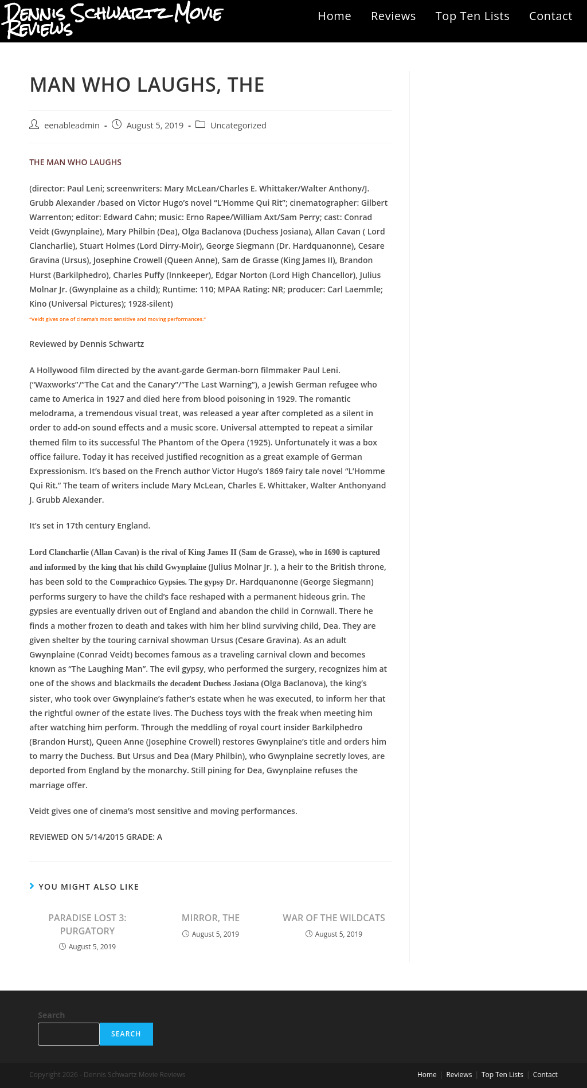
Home (334, 16)
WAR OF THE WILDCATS (334, 917)
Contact (551, 16)
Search (51, 1014)
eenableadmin (72, 125)
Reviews (393, 16)
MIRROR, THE (211, 917)
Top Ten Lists (473, 16)
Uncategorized (238, 125)
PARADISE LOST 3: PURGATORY (87, 924)
